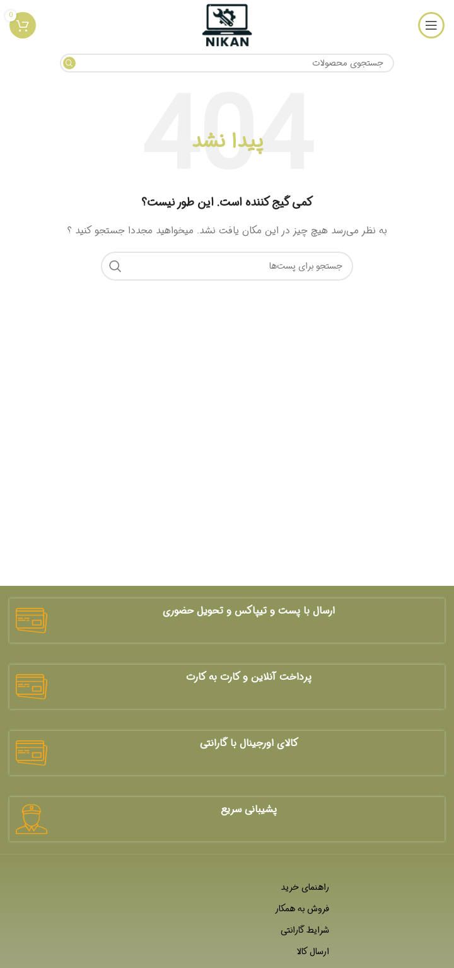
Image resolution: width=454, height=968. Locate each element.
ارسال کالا (312, 952)
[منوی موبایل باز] (431, 25)
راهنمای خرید (305, 887)
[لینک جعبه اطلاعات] (227, 620)
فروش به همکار (302, 909)
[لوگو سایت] (226, 25)
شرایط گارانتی (305, 930)
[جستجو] (227, 63)
